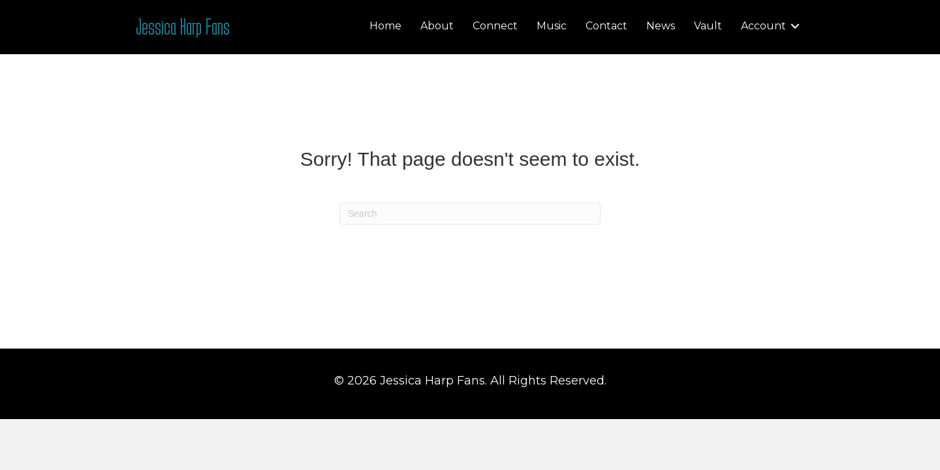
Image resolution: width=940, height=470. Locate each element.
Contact (606, 26)
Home (385, 26)
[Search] (470, 213)
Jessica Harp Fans (183, 26)
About (437, 26)
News (660, 26)
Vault (708, 26)
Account (763, 26)
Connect (495, 26)
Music (552, 26)
